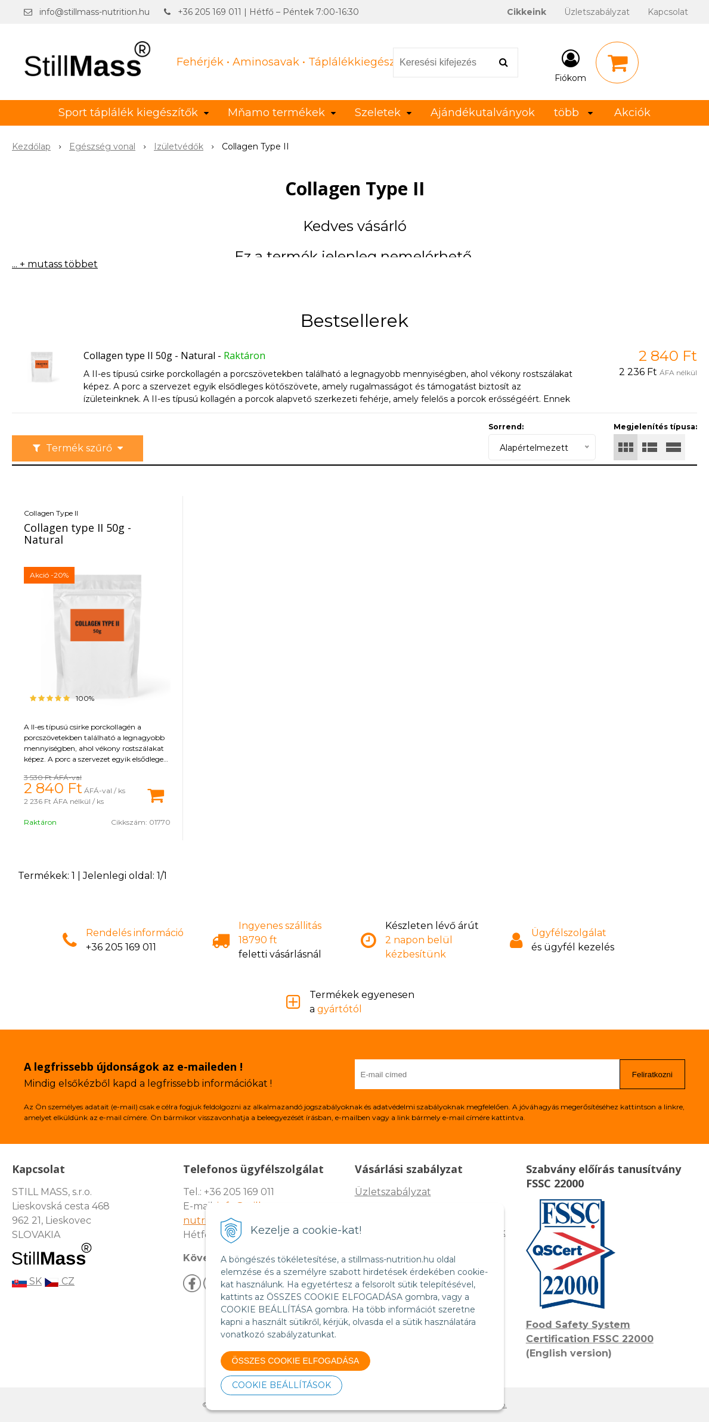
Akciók (632, 112)
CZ (59, 1281)
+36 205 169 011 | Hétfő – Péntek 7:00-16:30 (268, 12)
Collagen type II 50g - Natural (149, 355)
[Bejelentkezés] (570, 65)
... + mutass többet (55, 264)
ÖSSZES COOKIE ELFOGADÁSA (296, 1360)
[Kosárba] (156, 794)
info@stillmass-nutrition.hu (94, 12)
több (573, 112)
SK (27, 1281)
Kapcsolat (668, 12)
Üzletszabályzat (597, 12)
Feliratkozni (652, 1074)
